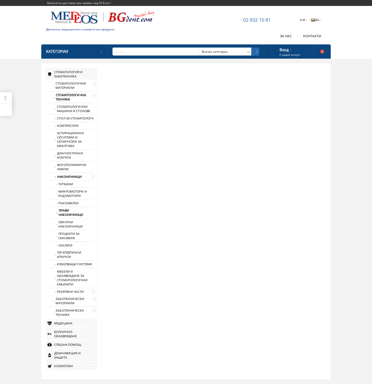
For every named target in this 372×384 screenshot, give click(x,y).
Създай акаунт (290, 55)
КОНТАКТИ (312, 36)
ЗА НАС (286, 36)
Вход (283, 49)
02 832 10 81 (257, 20)
